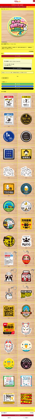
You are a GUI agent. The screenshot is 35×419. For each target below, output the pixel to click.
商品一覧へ (9, 417)
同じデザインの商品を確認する (17, 68)
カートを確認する (25, 417)
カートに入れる (17, 56)
